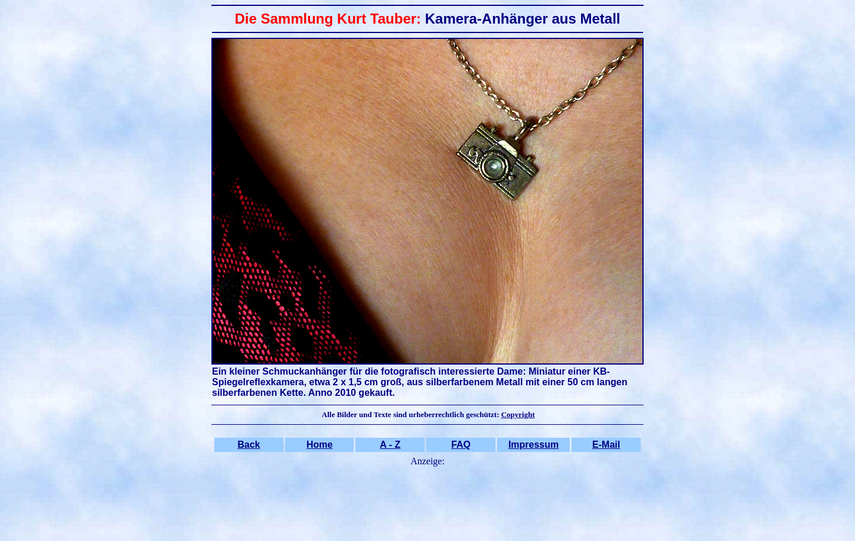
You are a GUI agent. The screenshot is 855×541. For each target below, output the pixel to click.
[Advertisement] (427, 496)
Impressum (533, 445)
